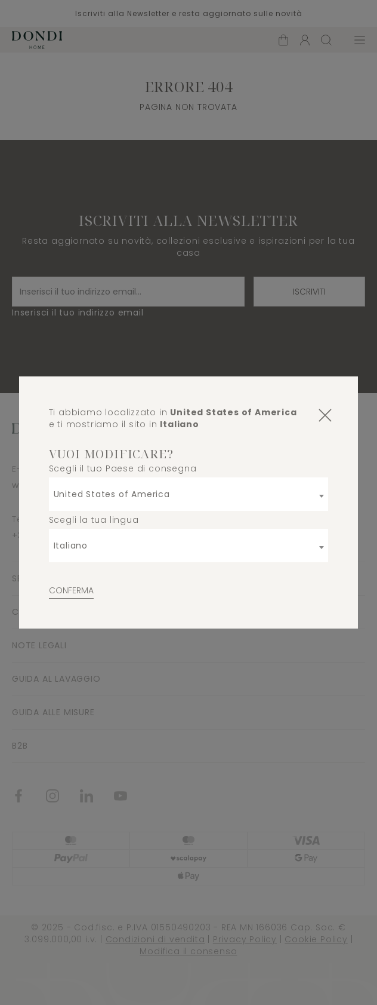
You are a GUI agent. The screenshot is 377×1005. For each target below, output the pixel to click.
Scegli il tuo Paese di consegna (123, 468)
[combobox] (189, 494)
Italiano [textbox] (71, 545)
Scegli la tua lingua (94, 520)
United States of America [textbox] (112, 494)
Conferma (71, 590)
